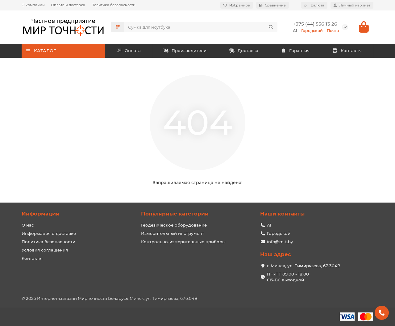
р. (314, 5)
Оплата (128, 50)
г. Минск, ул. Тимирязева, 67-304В (303, 265)
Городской (278, 233)
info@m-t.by (280, 241)
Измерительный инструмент (172, 233)
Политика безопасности (113, 5)
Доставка (243, 50)
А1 (269, 225)
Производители (185, 50)
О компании (33, 5)
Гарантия (295, 50)
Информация (40, 214)
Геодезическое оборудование (174, 225)
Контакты (347, 50)
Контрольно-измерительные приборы (183, 241)
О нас (28, 225)
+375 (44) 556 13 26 (315, 24)
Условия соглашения (45, 250)
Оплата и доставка (68, 5)
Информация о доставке (49, 233)
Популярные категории (175, 214)
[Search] (200, 27)
